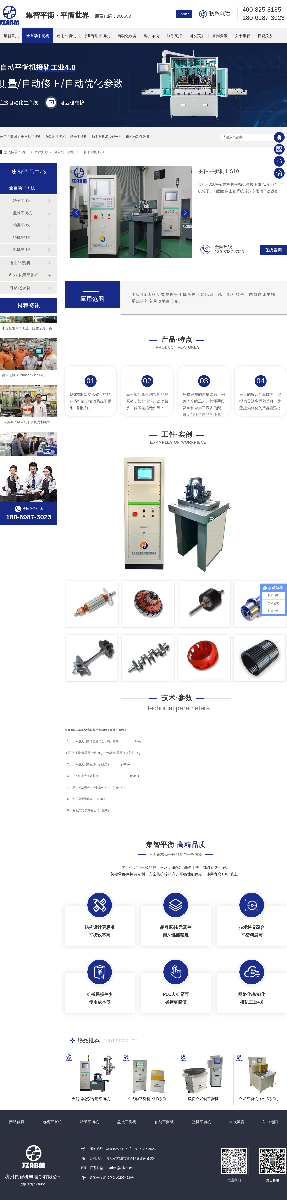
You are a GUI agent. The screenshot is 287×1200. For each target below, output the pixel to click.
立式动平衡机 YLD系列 (147, 1099)
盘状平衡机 (22, 213)
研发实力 (197, 36)
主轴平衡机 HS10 (93, 152)
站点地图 (270, 1122)
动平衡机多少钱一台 (107, 137)
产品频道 (42, 152)
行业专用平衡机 (96, 36)
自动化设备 (127, 36)
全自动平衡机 (37, 36)
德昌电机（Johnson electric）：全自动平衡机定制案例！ (44, 376)
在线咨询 (273, 249)
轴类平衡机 (22, 225)
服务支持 (174, 36)
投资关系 (265, 36)
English (183, 14)
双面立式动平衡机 (203, 1099)
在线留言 (236, 1122)
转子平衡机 (78, 137)
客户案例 (151, 36)
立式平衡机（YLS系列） (259, 1099)
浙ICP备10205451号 (118, 1177)
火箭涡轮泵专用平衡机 (91, 1099)
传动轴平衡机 (56, 137)
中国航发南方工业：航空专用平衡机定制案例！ (37, 329)
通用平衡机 (66, 36)
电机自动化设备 (137, 137)
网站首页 (16, 1122)
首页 (26, 152)
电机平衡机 (22, 249)
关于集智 (242, 36)
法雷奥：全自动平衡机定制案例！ (29, 423)
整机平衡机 (22, 237)
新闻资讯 (219, 36)
